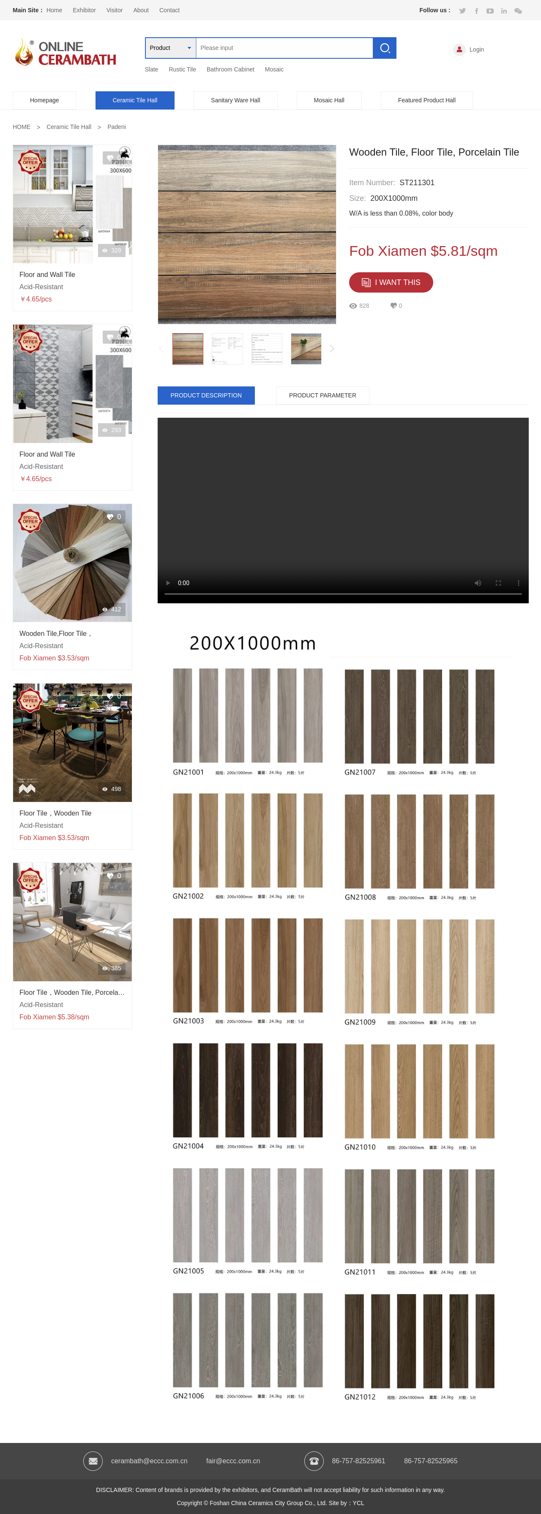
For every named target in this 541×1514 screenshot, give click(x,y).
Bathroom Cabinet (230, 69)
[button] (332, 348)
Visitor (115, 10)
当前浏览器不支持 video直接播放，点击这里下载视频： (343, 510)
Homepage (44, 100)
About (141, 10)
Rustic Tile (182, 69)
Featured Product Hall (427, 100)
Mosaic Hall (329, 100)
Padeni (116, 126)
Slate (151, 69)
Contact (169, 10)
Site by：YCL (346, 1503)
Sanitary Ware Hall (235, 100)
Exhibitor (84, 10)
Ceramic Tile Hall (135, 100)
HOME (21, 126)
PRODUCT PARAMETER (322, 395)
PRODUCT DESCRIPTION (206, 395)
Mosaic (274, 69)
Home (54, 10)
